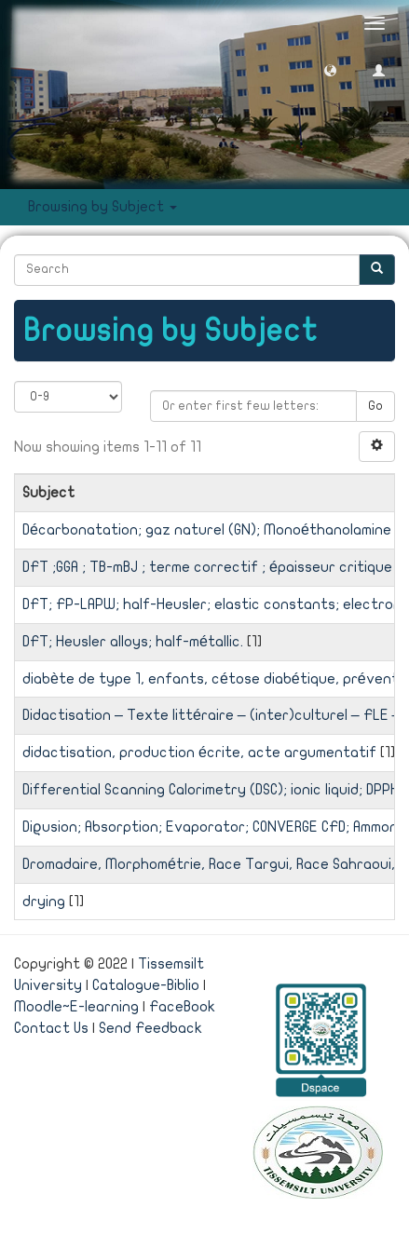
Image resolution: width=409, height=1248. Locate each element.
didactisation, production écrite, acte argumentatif (199, 752)
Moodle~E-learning (76, 1006)
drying (43, 901)
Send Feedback (150, 1028)
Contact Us (51, 1028)
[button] (330, 69)
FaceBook (182, 1006)
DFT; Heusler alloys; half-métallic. (132, 641)
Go (375, 406)
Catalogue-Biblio (145, 985)
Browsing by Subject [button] (102, 206)
